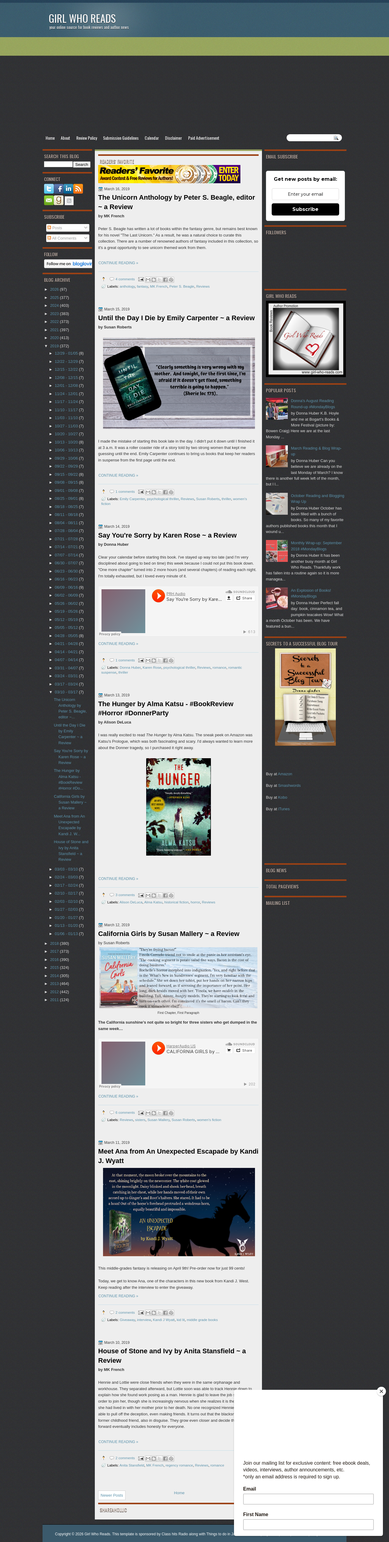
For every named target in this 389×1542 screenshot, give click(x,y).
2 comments (125, 1312)
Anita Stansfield (131, 1465)
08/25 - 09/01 (67, 498)
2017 (55, 951)
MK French (158, 286)
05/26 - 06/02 (67, 603)
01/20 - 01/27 (67, 917)
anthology (127, 286)
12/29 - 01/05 (67, 353)
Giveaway (127, 1320)
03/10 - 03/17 (67, 692)
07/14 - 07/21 (67, 547)
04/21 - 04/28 (67, 643)
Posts (54, 228)
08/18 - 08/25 (67, 506)
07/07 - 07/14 (67, 555)
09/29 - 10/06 (67, 458)
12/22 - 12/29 (67, 361)
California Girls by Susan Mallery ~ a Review (168, 933)
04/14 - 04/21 (67, 652)
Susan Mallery (158, 1120)
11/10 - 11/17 (67, 410)
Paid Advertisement (203, 138)
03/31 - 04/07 (67, 668)
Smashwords (289, 785)
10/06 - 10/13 (67, 450)
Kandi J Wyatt (164, 1320)
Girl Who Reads (82, 18)
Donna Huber (130, 667)
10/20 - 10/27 (67, 434)
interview (144, 1320)
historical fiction (176, 902)
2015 (55, 967)
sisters (140, 1120)
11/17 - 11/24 (67, 401)
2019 (55, 346)
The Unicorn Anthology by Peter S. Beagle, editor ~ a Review (176, 202)
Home (50, 138)
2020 (55, 337)
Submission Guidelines (121, 138)
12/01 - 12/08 (67, 385)
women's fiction (209, 1120)
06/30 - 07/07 (67, 563)
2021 (55, 330)
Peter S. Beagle (181, 286)
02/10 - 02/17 (67, 893)
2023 (55, 313)
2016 (55, 959)
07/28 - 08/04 (67, 530)
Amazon (285, 774)
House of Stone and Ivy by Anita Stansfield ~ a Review (172, 1355)
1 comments (125, 491)
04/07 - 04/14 (67, 659)
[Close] (381, 1391)
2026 (55, 289)
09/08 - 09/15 (67, 482)
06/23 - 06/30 (67, 571)
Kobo (282, 797)
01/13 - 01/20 (67, 925)
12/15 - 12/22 (67, 369)
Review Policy (86, 138)
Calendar (152, 138)
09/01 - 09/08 (67, 490)
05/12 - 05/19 (67, 619)
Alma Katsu (153, 902)
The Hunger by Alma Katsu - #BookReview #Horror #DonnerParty (165, 708)
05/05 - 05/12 (67, 627)
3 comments (125, 895)
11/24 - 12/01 (67, 393)
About (65, 138)
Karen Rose (152, 667)
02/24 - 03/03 (67, 877)
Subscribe (305, 209)
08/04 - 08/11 (67, 522)
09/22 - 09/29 (67, 466)
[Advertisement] (194, 85)
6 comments (125, 1112)
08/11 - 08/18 (67, 514)
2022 (55, 321)
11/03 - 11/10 (67, 417)
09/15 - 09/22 (67, 474)
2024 (55, 305)
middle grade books (202, 1320)
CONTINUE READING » (118, 263)
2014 (55, 975)
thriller (226, 499)
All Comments (61, 238)
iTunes (284, 809)
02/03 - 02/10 (67, 901)
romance (219, 667)
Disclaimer (173, 138)
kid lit (181, 1320)
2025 (55, 297)
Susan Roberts (207, 499)
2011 (55, 999)
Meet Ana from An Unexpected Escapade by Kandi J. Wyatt (178, 1156)
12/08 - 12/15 (67, 377)
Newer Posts (112, 1495)
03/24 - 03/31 (67, 676)
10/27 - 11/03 (67, 426)
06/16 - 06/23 (67, 579)
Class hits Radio (175, 1534)
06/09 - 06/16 (67, 587)
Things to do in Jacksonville (228, 1534)
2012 (55, 992)
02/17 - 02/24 (67, 885)
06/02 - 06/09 (67, 595)
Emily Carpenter (132, 499)
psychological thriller (163, 499)
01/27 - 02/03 (67, 909)
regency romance (179, 1465)
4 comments (125, 279)
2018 (55, 943)
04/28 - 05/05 (67, 635)
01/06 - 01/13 (67, 933)
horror (195, 902)
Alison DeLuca (130, 902)
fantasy (142, 286)
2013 (55, 983)
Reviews (203, 286)
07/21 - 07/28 (67, 539)
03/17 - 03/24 (67, 684)
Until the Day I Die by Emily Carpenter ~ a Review (176, 318)
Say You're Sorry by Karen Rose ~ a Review (167, 535)
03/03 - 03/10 (67, 869)
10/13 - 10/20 (67, 442)
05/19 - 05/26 (67, 611)
